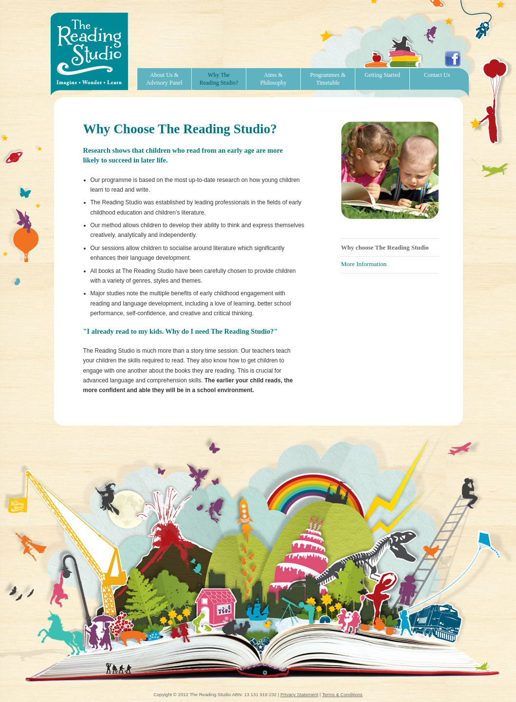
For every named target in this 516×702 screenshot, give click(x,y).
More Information (364, 264)
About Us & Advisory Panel (164, 79)
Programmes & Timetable (328, 79)
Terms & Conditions (342, 694)
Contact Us (437, 75)
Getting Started (382, 75)
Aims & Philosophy (273, 79)
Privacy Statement (299, 694)
